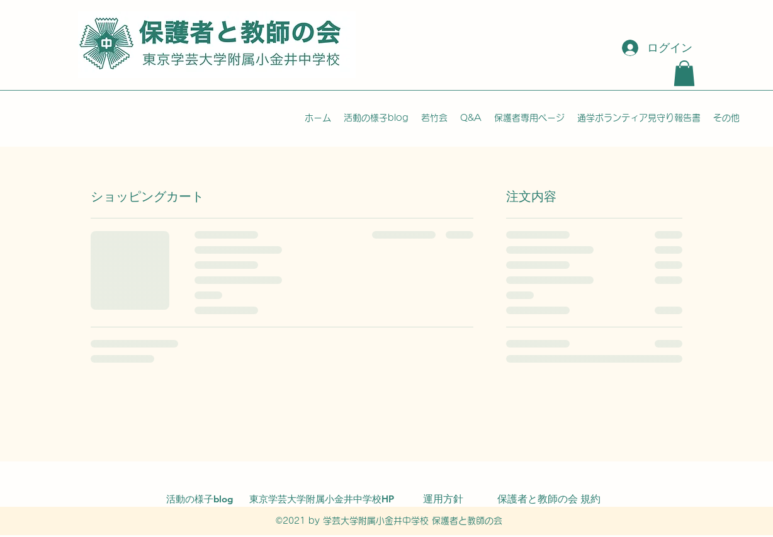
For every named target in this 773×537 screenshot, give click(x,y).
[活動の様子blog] (199, 499)
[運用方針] (443, 499)
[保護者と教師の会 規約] (549, 499)
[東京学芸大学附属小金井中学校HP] (321, 499)
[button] (684, 73)
